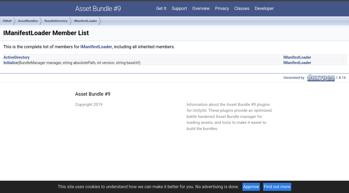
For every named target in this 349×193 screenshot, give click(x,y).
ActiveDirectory (16, 57)
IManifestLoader (85, 21)
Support (179, 8)
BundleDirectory (56, 21)
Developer (264, 8)
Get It (161, 8)
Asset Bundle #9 (98, 9)
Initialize (10, 63)
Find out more (277, 186)
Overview (201, 8)
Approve (251, 186)
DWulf (7, 21)
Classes (241, 8)
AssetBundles (28, 21)
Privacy (222, 8)
